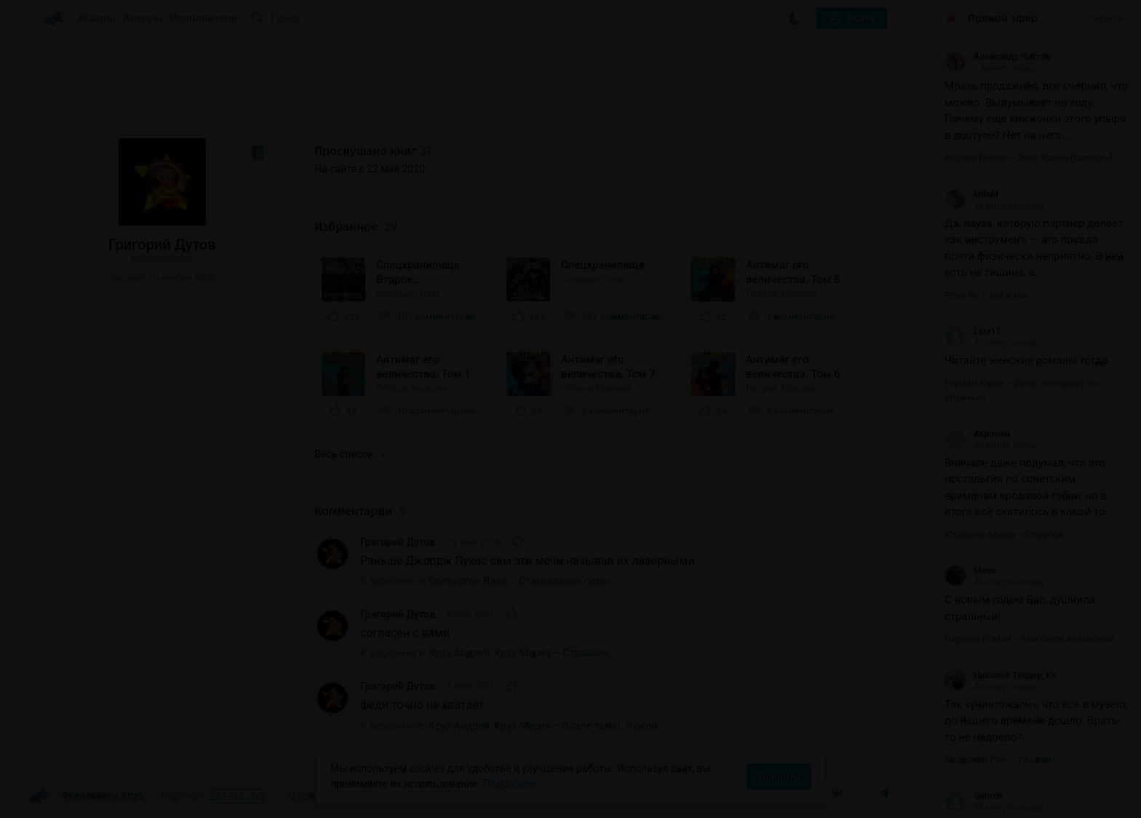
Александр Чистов (998, 57)
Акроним (978, 434)
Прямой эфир (1003, 18)
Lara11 (973, 331)
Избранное (355, 226)
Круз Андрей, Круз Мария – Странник (519, 653)
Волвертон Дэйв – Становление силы (519, 581)
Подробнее (509, 784)
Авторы (143, 18)
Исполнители (203, 18)
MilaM (971, 194)
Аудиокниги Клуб (86, 796)
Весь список (349, 454)
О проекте (312, 795)
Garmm (974, 796)
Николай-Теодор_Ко (1001, 675)
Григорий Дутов (397, 542)
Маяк (970, 570)
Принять (778, 776)
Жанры (97, 18)
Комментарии (359, 511)
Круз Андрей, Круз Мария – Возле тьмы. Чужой (543, 725)
